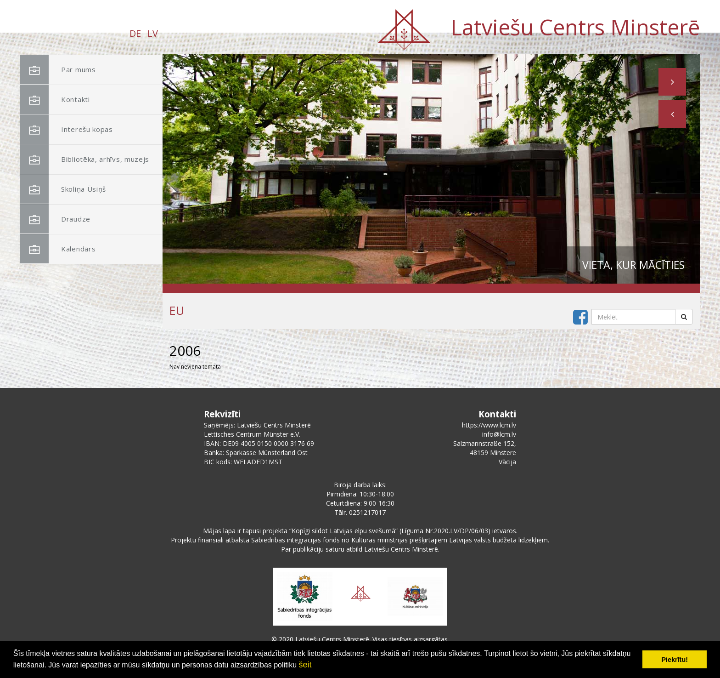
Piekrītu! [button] (674, 659)
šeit (304, 664)
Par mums (58, 69)
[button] (672, 114)
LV (152, 33)
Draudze (55, 219)
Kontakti (55, 99)
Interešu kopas (66, 129)
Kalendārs (58, 248)
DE (135, 33)
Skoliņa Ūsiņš (63, 189)
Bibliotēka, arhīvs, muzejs (84, 159)
